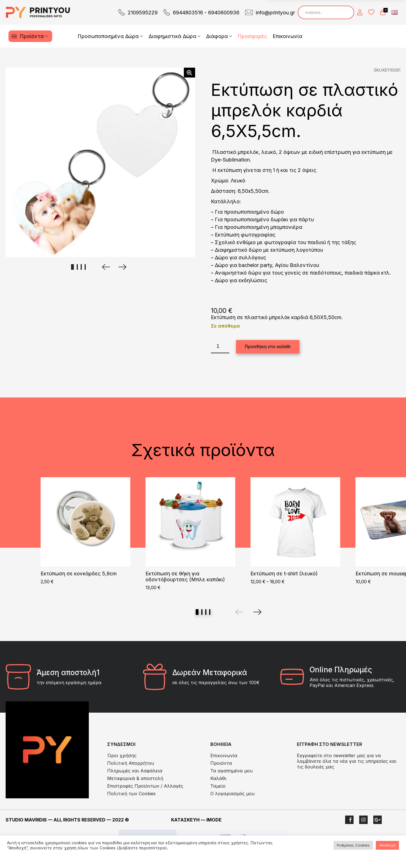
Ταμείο (218, 786)
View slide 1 (197, 612)
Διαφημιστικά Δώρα (172, 36)
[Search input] (327, 12)
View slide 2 (201, 612)
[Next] (257, 612)
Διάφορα (217, 36)
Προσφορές (252, 36)
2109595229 (143, 13)
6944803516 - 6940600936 (206, 13)
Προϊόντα (32, 36)
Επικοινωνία (287, 36)
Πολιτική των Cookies (131, 793)
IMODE (214, 820)
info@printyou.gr (275, 13)
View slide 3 (205, 612)
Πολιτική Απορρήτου (130, 763)
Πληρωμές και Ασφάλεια (134, 771)
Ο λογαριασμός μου (232, 793)
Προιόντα (221, 763)
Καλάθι (218, 778)
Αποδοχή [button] (387, 845)
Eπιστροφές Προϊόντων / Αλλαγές (145, 786)
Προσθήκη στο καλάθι (268, 346)
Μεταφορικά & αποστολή (135, 778)
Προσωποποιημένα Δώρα (108, 36)
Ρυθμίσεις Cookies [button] (353, 845)
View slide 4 (209, 612)
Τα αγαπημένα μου (231, 771)
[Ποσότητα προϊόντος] (220, 346)
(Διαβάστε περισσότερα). (142, 847)
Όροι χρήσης (121, 755)
